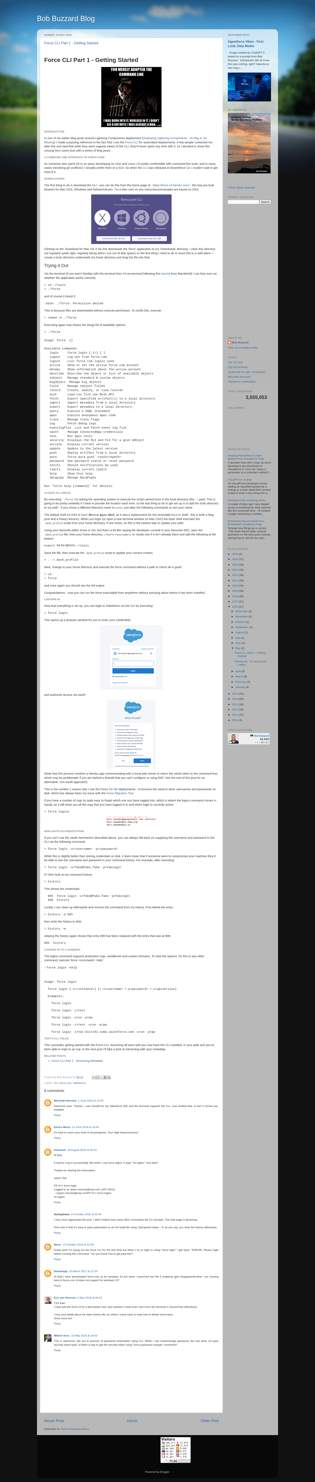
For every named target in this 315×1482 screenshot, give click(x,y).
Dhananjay (61, 1271)
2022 (235, 575)
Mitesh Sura (62, 1335)
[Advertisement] (249, 270)
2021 (235, 580)
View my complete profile (243, 347)
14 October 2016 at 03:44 (86, 1214)
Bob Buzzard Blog (66, 18)
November (242, 616)
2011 (235, 714)
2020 (235, 585)
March (239, 676)
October (240, 621)
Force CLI (131, 142)
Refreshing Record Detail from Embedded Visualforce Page (246, 523)
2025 (235, 559)
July (238, 637)
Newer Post (54, 1421)
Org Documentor (238, 367)
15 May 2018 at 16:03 (84, 1335)
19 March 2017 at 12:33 (83, 1271)
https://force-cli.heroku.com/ (171, 185)
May (238, 648)
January (240, 687)
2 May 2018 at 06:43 (89, 1297)
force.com (65, 1082)
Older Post (210, 1421)
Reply (57, 1115)
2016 (235, 606)
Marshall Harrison (65, 1100)
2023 (235, 569)
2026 (235, 553)
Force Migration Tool (119, 793)
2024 (235, 564)
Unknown (60, 1149)
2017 (235, 601)
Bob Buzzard (240, 342)
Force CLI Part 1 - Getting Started (71, 43)
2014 (235, 698)
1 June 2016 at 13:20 (90, 1100)
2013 (235, 704)
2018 (235, 596)
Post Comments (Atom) (75, 1428)
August (239, 632)
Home (132, 1421)
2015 (235, 693)
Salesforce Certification (242, 381)
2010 (235, 720)
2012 (235, 709)
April (238, 671)
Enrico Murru (62, 1127)
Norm (58, 1244)
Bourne (176, 514)
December (242, 611)
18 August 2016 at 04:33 (82, 1149)
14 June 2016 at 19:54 (85, 1127)
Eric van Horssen (65, 1297)
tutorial (165, 273)
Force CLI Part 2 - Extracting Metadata (77, 1060)
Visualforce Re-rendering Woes (246, 500)
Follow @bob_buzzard (241, 187)
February (241, 681)
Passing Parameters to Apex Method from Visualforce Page (246, 457)
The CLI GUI (235, 362)
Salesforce (79, 1082)
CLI (145, 167)
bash (84, 514)
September (242, 627)
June (238, 642)
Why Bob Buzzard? (239, 376)
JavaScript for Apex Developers (247, 371)
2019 (235, 590)
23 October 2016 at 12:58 (78, 1244)
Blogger (164, 1471)
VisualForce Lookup (240, 479)
